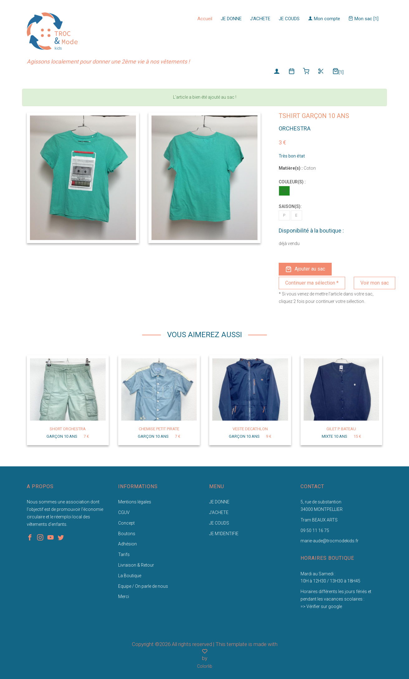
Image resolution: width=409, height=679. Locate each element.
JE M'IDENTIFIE (223, 533)
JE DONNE (231, 18)
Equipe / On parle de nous (143, 586)
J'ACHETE (260, 18)
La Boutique (129, 575)
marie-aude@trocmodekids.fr (329, 540)
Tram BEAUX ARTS (319, 519)
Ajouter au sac (305, 269)
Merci (123, 596)
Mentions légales (134, 501)
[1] (338, 71)
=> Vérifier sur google (321, 606)
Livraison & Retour (136, 565)
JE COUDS (289, 18)
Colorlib (204, 666)
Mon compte (324, 18)
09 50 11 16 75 (315, 530)
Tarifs (124, 554)
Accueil (204, 18)
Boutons (126, 533)
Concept (126, 523)
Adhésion (127, 543)
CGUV (124, 512)
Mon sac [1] (363, 18)
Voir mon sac (374, 283)
